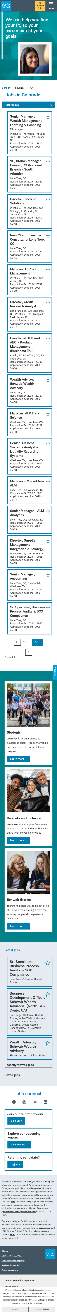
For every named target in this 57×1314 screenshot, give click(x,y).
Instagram (24, 1102)
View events (18, 1144)
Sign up (15, 1120)
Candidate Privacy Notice (12, 1265)
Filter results (11, 104)
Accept (15, 1309)
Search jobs (40, 6)
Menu (51, 5)
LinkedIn (45, 1102)
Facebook (14, 1102)
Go (36, 642)
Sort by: (6, 87)
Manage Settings (42, 1309)
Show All (10, 657)
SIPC (12, 1234)
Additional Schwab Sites (12, 1256)
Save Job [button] (47, 962)
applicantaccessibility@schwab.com (19, 1211)
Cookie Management (10, 1270)
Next (28, 652)
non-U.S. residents (43, 1228)
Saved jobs (12, 1075)
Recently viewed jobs (19, 1065)
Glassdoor (35, 1102)
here (13, 1201)
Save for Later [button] (47, 117)
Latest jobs (12, 950)
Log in (14, 1164)
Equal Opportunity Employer (13, 1260)
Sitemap (5, 1251)
